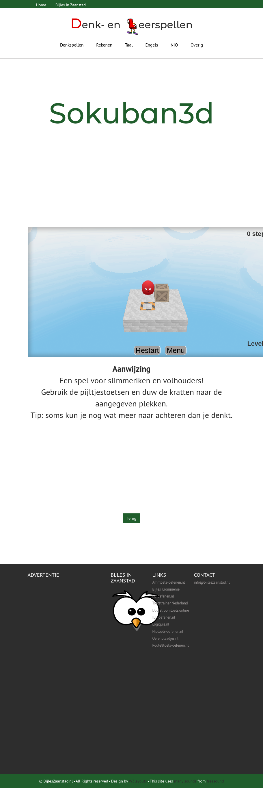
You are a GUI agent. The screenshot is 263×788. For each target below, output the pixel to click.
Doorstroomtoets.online (170, 610)
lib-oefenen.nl (163, 596)
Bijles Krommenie (166, 589)
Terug (131, 518)
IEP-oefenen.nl (163, 617)
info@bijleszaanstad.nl (212, 582)
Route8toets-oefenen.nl (170, 645)
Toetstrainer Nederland (170, 603)
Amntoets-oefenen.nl (168, 582)
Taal (129, 45)
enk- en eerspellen (131, 25)
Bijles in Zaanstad (70, 5)
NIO (174, 45)
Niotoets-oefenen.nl (167, 631)
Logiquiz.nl (160, 624)
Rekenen (104, 45)
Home (41, 5)
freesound (215, 781)
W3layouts (138, 781)
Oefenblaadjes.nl (165, 638)
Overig (197, 45)
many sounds (185, 781)
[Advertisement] (132, 183)
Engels (151, 45)
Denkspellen (72, 45)
